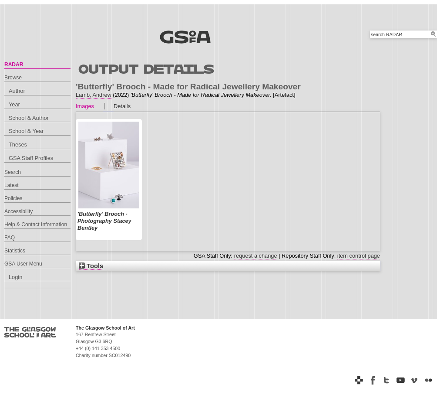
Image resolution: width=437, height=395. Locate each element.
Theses (18, 144)
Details (122, 106)
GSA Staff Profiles (31, 158)
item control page (358, 255)
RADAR (13, 64)
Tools (91, 265)
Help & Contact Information (35, 224)
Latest (11, 185)
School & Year (26, 131)
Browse (13, 78)
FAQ (9, 238)
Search (12, 172)
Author (17, 91)
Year (14, 104)
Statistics (14, 251)
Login (15, 277)
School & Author (29, 118)
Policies (13, 198)
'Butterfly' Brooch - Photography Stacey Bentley (104, 221)
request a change (255, 255)
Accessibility (18, 211)
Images (85, 106)
